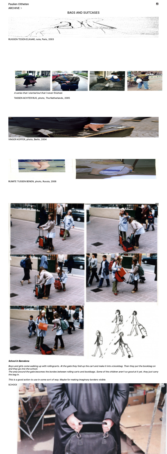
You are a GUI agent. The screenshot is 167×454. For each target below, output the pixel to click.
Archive (15, 8)
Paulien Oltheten (18, 4)
